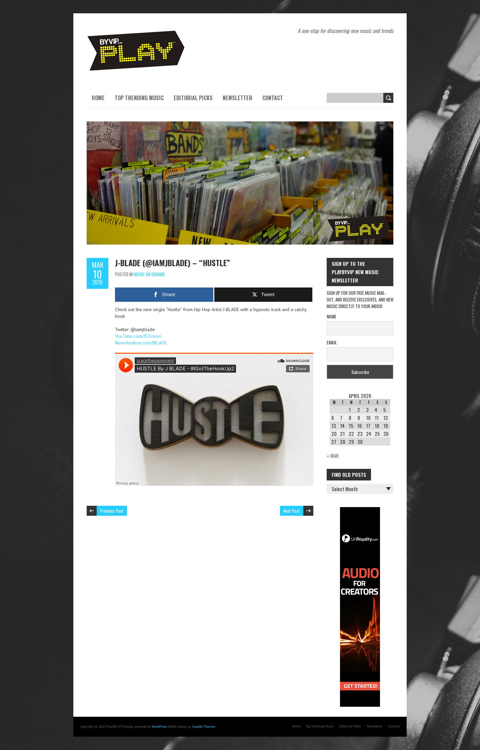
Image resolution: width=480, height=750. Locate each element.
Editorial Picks (193, 98)
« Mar (333, 455)
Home (98, 98)
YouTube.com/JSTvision (138, 336)
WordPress (159, 726)
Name (331, 316)
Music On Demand (149, 274)
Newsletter (237, 98)
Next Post (291, 510)
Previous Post (112, 510)
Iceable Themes (203, 726)
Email (332, 342)
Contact (272, 98)
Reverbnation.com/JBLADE (141, 343)
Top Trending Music (139, 98)
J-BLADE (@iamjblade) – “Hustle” (172, 263)
